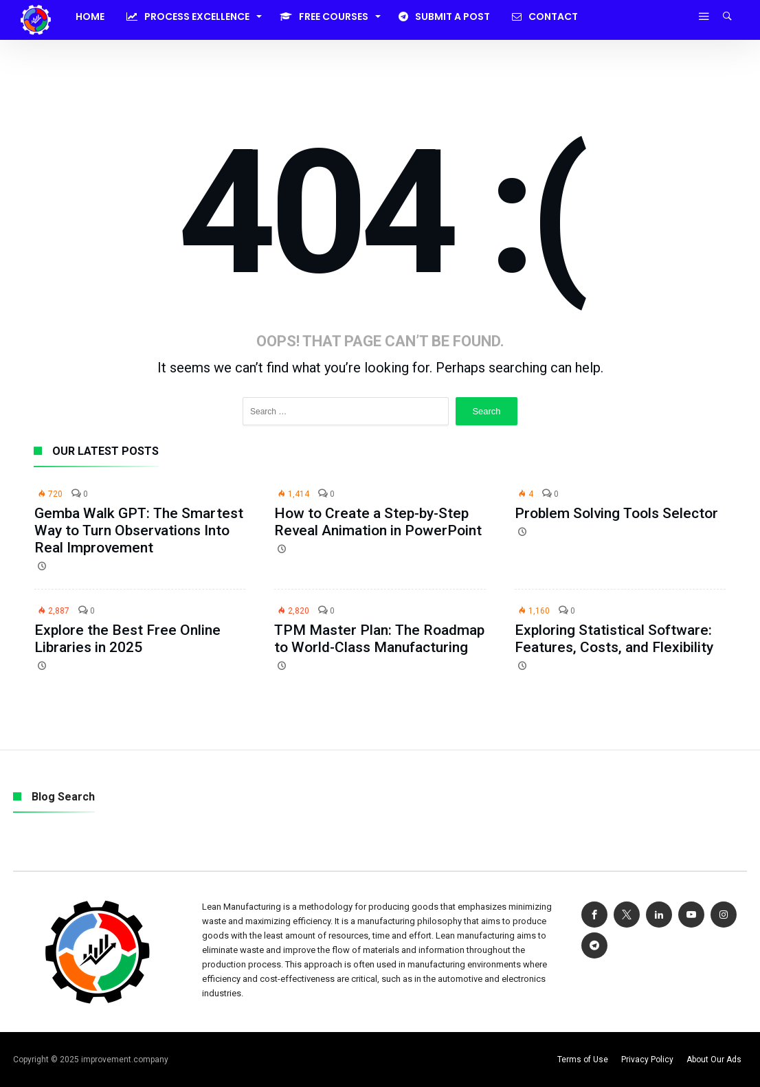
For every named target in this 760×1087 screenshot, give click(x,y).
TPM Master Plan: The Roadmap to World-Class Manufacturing (379, 638)
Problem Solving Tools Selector (616, 513)
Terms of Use (582, 1059)
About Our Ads (713, 1059)
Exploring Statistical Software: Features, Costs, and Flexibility (614, 638)
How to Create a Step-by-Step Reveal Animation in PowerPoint (378, 522)
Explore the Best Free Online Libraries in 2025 (127, 638)
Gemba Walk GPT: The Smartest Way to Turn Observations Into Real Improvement (138, 530)
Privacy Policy (647, 1059)
